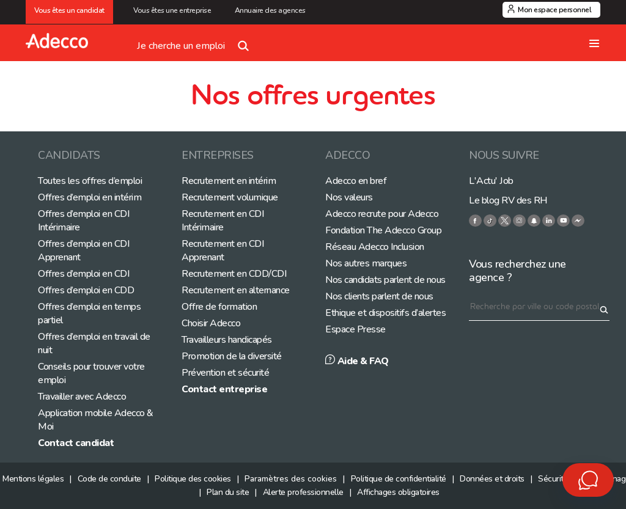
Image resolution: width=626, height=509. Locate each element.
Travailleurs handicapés (227, 339)
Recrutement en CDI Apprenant (222, 250)
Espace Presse (355, 329)
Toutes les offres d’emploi (90, 181)
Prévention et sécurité (225, 372)
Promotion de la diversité (232, 356)
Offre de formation (219, 306)
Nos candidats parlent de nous (385, 280)
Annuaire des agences (270, 10)
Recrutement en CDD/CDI (234, 273)
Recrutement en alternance (236, 290)
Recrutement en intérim (229, 181)
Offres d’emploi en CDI (83, 273)
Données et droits (492, 479)
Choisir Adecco (211, 323)
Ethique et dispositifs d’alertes (385, 313)
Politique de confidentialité (398, 479)
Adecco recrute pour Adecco (381, 214)
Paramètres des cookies (291, 479)
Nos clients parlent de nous (379, 296)
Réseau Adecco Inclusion (374, 247)
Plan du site (228, 492)
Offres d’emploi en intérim (89, 197)
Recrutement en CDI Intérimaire (222, 220)
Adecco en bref (355, 181)
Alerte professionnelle (303, 492)
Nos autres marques (366, 263)
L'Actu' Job (491, 181)
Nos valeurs (349, 197)
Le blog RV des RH (508, 200)
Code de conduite (109, 479)
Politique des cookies (193, 479)
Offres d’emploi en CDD (86, 290)
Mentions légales (33, 479)
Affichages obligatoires (398, 492)
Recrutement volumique (230, 197)
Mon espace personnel (554, 10)
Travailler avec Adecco (82, 396)
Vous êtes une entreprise (173, 10)
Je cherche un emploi (195, 41)
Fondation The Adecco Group (383, 230)
